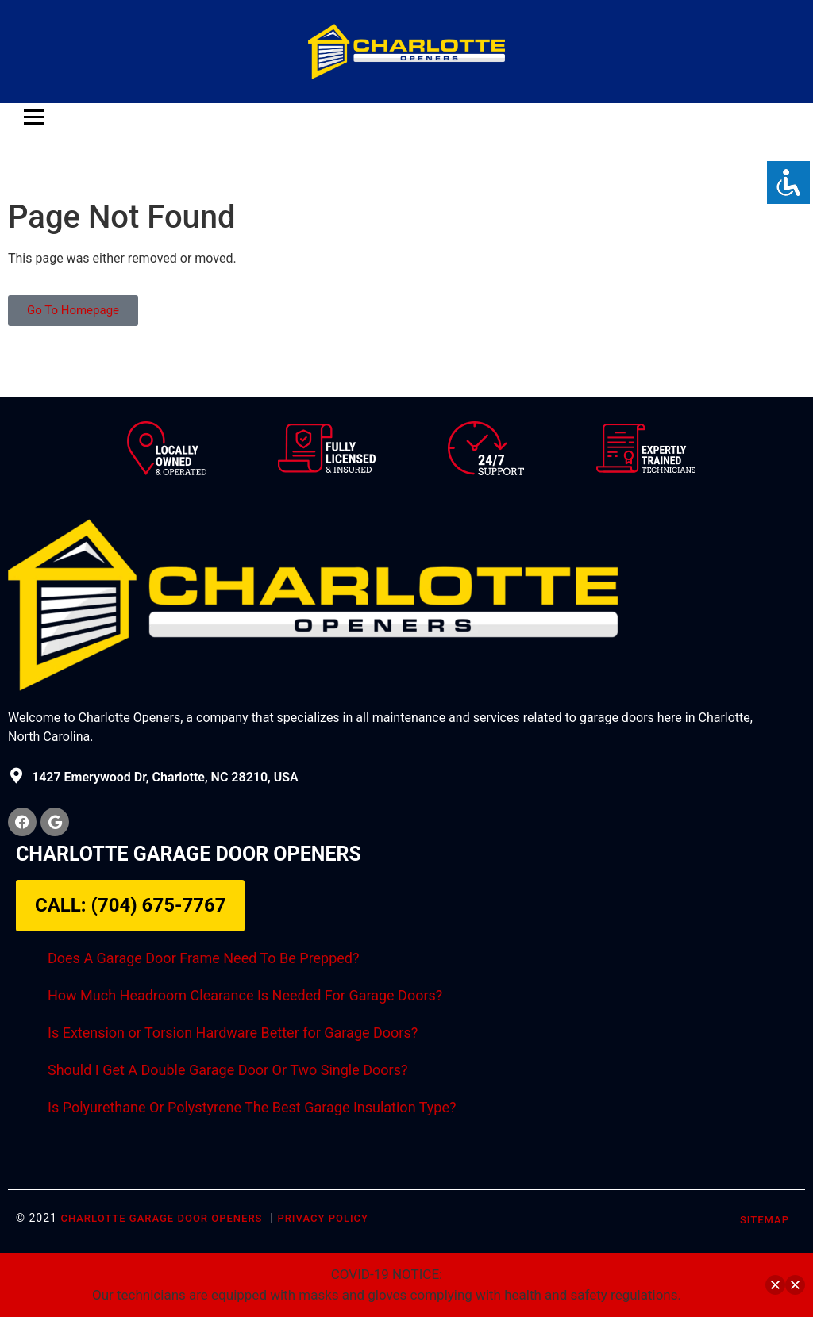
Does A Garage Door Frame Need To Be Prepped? (204, 958)
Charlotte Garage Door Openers (161, 1218)
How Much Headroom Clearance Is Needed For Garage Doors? (245, 995)
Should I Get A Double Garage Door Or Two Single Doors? (227, 1070)
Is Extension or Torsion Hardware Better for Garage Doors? (233, 1032)
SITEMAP (764, 1220)
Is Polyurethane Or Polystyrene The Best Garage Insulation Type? (252, 1107)
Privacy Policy (322, 1218)
